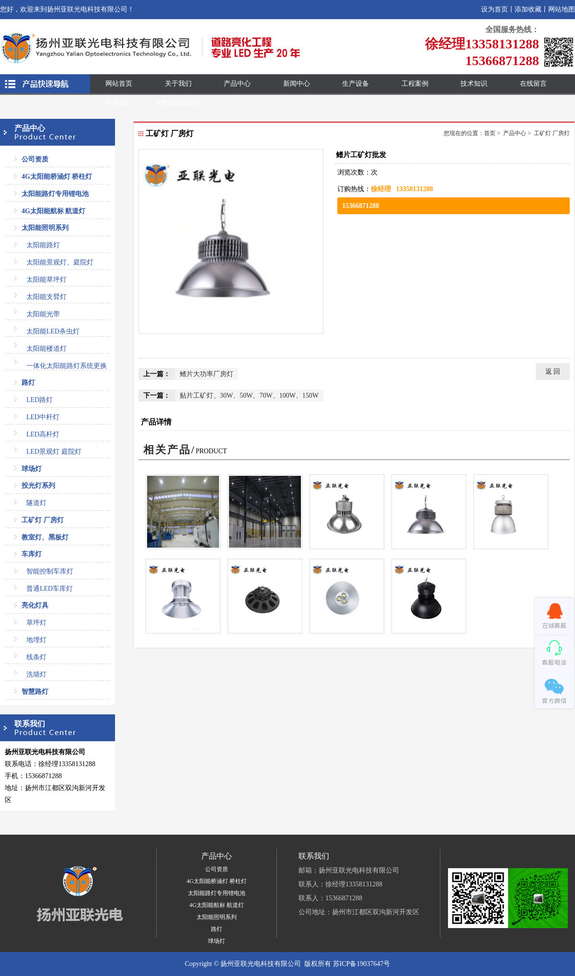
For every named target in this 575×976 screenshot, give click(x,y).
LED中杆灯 (42, 417)
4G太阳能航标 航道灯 (53, 211)
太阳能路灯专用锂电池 (55, 193)
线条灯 (36, 657)
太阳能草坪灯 (46, 279)
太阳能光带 (43, 314)
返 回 (553, 371)
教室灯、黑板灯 (45, 537)
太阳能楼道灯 (46, 348)
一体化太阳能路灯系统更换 (66, 365)
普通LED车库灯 (49, 588)
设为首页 (494, 9)
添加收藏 (528, 9)
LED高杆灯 (42, 434)
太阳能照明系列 (45, 227)
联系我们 (118, 102)
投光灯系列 (38, 485)
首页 (489, 133)
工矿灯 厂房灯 (43, 520)
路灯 (28, 382)
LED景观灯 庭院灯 (53, 451)
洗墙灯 (36, 674)
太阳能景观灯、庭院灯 (59, 262)
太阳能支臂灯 (46, 296)
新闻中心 (296, 83)
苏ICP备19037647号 (362, 963)
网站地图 (561, 9)
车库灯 (32, 554)
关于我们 (178, 83)
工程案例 (415, 83)
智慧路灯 (35, 691)
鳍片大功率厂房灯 (206, 374)
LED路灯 (39, 399)
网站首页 (118, 83)
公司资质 (35, 159)
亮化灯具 (35, 605)
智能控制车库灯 (49, 571)
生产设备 (355, 83)
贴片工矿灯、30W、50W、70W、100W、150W (249, 395)
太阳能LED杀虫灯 (53, 331)
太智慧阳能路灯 (178, 102)
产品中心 (237, 83)
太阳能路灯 (43, 245)
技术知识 (473, 83)
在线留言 (533, 83)
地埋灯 (36, 639)
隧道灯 (36, 502)
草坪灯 (36, 622)
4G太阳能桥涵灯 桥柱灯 (57, 176)
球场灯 (32, 468)
